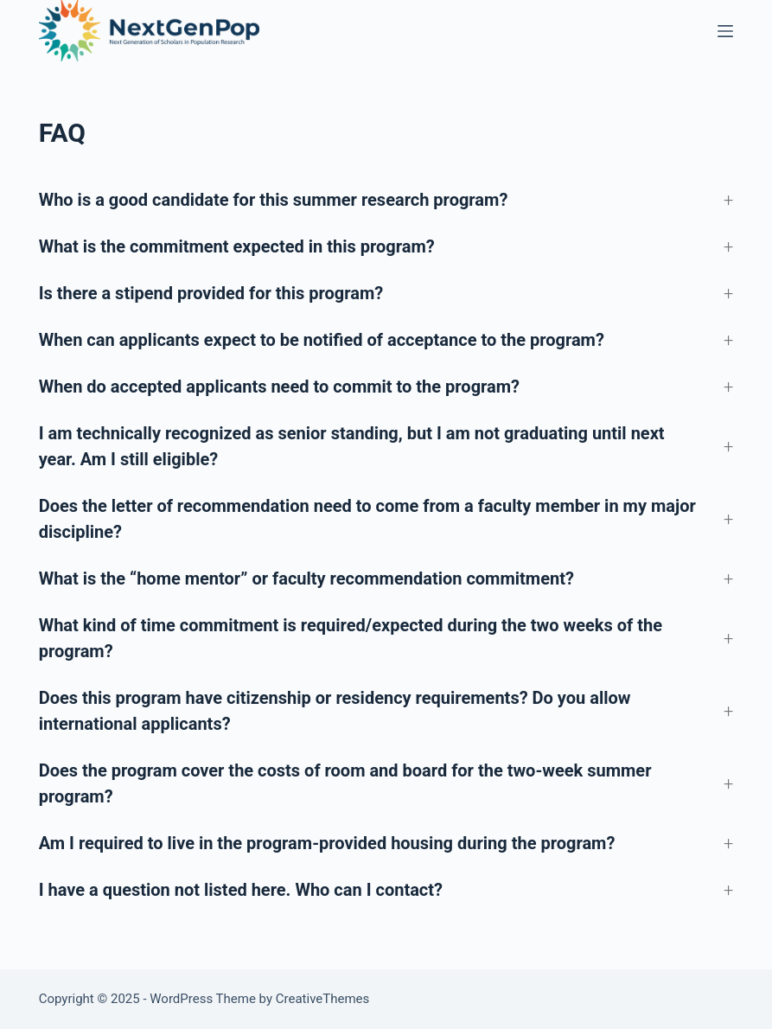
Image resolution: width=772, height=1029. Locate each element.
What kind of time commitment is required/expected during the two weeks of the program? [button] (350, 638)
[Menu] (725, 31)
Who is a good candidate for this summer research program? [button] (273, 199)
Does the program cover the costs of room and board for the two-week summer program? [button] (345, 783)
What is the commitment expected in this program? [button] (237, 246)
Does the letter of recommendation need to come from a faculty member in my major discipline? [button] (367, 518)
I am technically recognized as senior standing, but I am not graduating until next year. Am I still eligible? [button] (352, 446)
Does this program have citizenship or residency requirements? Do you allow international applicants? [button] (335, 710)
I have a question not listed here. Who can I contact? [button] (241, 889)
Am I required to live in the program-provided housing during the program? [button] (327, 843)
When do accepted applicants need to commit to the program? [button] (279, 386)
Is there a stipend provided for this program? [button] (211, 293)
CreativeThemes (323, 999)
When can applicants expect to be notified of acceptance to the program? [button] (321, 339)
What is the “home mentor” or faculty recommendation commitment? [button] (306, 578)
